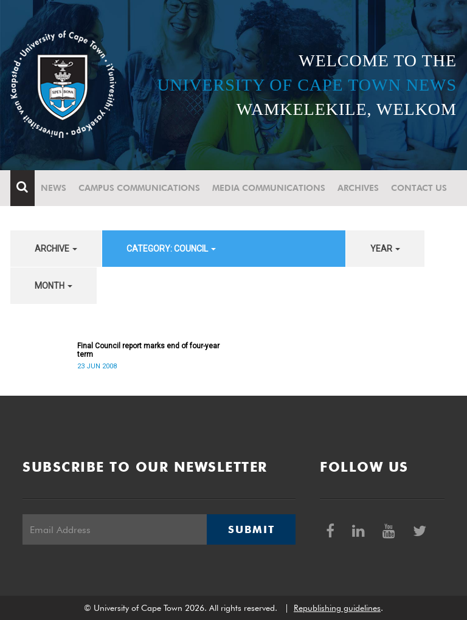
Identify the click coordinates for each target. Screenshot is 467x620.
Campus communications (139, 188)
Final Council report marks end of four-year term (148, 350)
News (53, 188)
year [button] (385, 248)
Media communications (268, 188)
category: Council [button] (171, 248)
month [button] (53, 286)
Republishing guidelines (337, 608)
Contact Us (419, 188)
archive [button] (56, 248)
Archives (358, 188)
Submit (251, 529)
